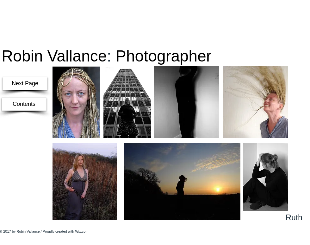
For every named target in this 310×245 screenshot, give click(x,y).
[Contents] (24, 104)
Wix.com (81, 231)
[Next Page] (25, 83)
